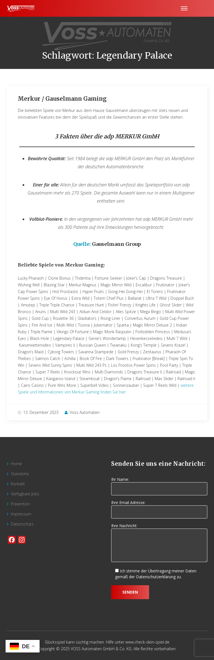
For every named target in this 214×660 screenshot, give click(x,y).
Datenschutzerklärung (156, 576)
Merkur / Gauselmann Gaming (62, 98)
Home (16, 463)
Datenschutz (22, 524)
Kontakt (18, 483)
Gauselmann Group (116, 244)
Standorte (20, 473)
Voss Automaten (82, 412)
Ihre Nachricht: (159, 543)
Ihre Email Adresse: (159, 507)
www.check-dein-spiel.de (147, 642)
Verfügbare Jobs (25, 493)
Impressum (21, 514)
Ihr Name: (159, 484)
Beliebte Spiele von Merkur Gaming (61, 265)
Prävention (20, 504)
